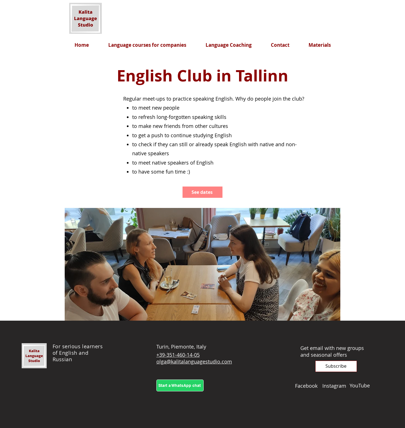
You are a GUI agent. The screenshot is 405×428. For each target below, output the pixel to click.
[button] (336, 366)
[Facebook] (308, 385)
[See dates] (202, 192)
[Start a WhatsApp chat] (180, 385)
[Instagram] (336, 385)
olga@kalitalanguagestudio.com (194, 361)
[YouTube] (363, 385)
